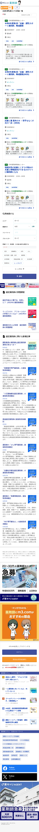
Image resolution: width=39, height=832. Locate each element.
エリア (4, 221)
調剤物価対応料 (8, 751)
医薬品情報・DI (18, 259)
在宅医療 (6, 259)
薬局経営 (14, 755)
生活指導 (29, 259)
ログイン (17, 8)
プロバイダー (6, 238)
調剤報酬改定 (20, 748)
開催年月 (5, 226)
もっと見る (18, 263)
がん (29, 251)
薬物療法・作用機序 (22, 751)
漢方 (5, 251)
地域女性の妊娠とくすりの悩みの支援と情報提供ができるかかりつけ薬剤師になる (19, 169)
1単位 (7, 138)
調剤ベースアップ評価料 (11, 736)
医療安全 (6, 263)
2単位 (7, 41)
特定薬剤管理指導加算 (10, 740)
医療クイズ (23, 755)
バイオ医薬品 (24, 740)
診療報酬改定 (15, 759)
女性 (13, 41)
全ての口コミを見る (26, 61)
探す (19, 276)
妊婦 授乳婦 (19, 41)
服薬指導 (6, 755)
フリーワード (6, 232)
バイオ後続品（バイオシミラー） (14, 744)
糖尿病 (23, 255)
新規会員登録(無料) (19, 659)
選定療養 (6, 759)
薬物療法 (13, 251)
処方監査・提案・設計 (10, 255)
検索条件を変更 (26, 15)
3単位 (7, 187)
